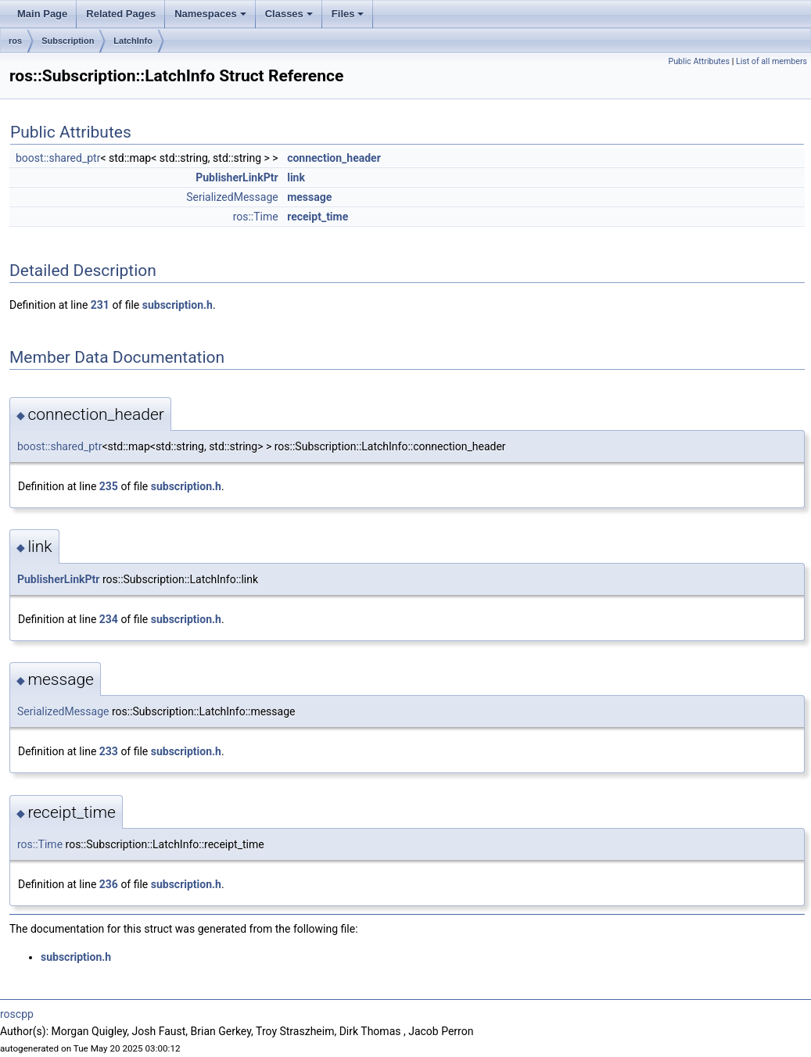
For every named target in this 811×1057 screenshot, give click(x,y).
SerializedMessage (232, 197)
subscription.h (177, 305)
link (296, 177)
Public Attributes (699, 61)
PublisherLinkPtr (237, 177)
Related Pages (121, 14)
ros (15, 40)
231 (100, 305)
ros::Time (255, 216)
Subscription (67, 40)
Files (348, 14)
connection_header (334, 158)
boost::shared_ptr (58, 158)
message (309, 197)
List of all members (771, 61)
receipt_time (317, 216)
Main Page (42, 14)
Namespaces (210, 14)
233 (108, 751)
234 (108, 619)
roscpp (17, 1014)
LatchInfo (133, 40)
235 (108, 486)
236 (108, 884)
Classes (289, 14)
